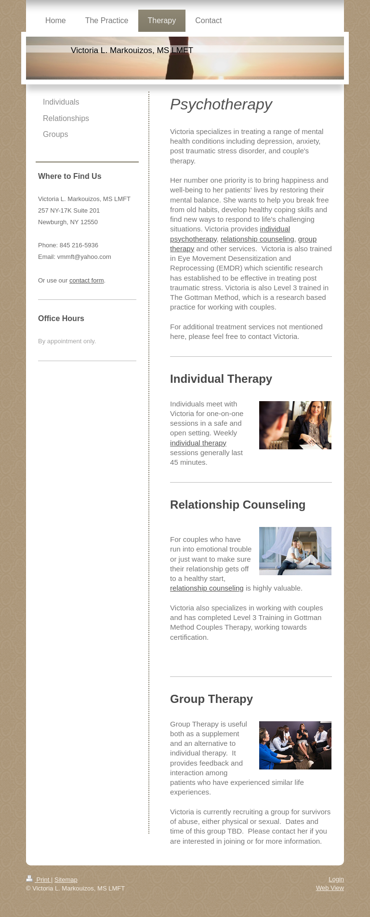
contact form (86, 280)
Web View (330, 887)
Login (336, 879)
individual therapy (198, 443)
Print (38, 879)
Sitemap (66, 879)
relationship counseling (257, 239)
